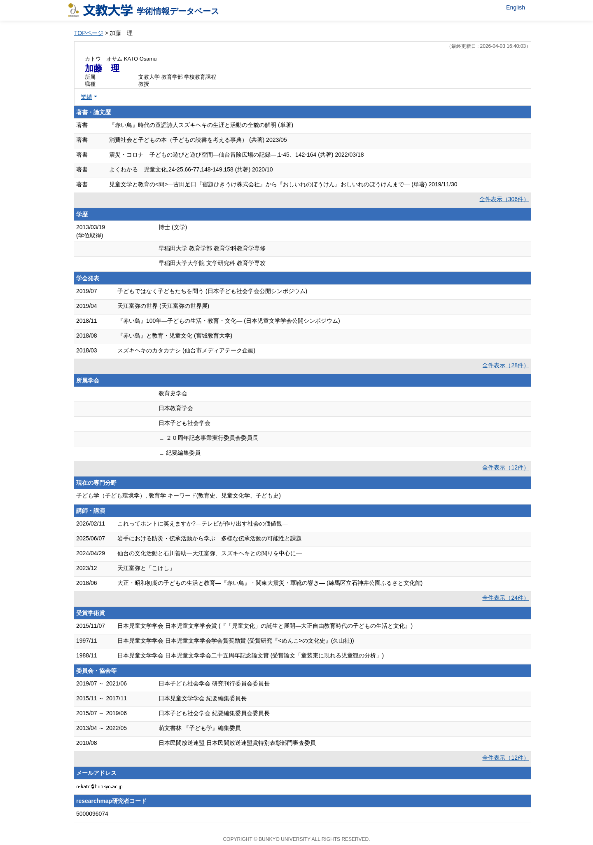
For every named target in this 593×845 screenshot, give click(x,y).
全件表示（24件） (505, 597)
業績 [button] (86, 97)
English (515, 7)
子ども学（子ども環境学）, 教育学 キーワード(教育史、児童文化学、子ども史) (178, 495)
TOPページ (88, 33)
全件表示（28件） (505, 365)
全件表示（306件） (504, 199)
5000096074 (92, 813)
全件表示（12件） (505, 467)
